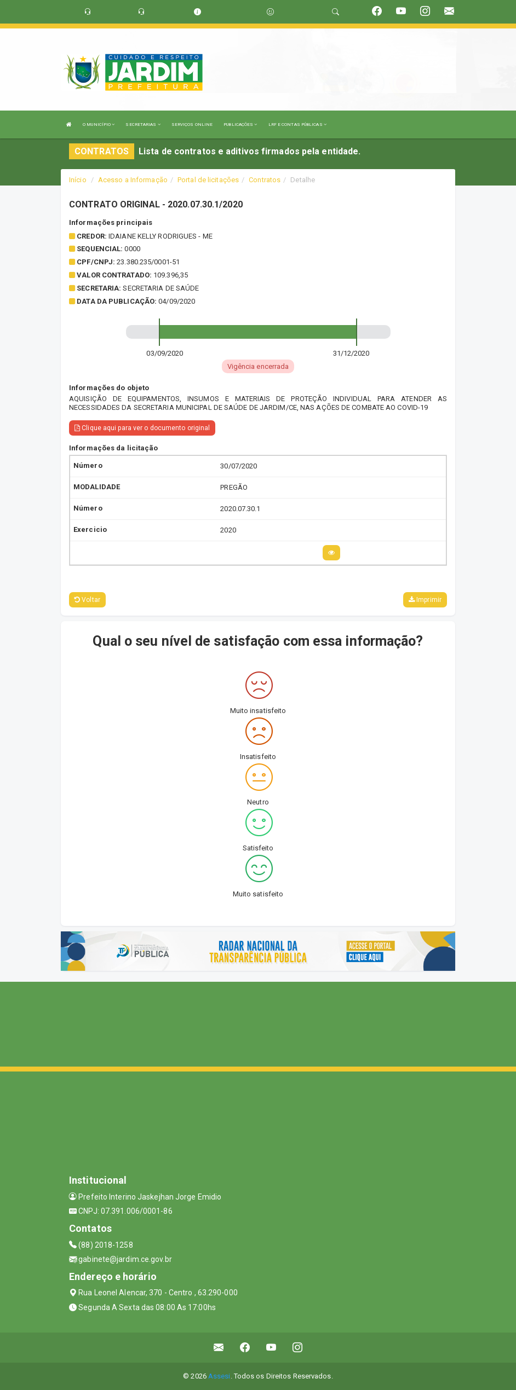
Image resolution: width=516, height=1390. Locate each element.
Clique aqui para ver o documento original (142, 428)
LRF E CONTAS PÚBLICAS (297, 124)
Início (78, 180)
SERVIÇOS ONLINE (192, 124)
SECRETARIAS (142, 124)
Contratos (264, 180)
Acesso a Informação (133, 180)
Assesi (219, 1376)
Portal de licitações (208, 180)
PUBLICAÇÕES (240, 124)
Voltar (87, 600)
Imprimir (425, 600)
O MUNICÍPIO (98, 124)
